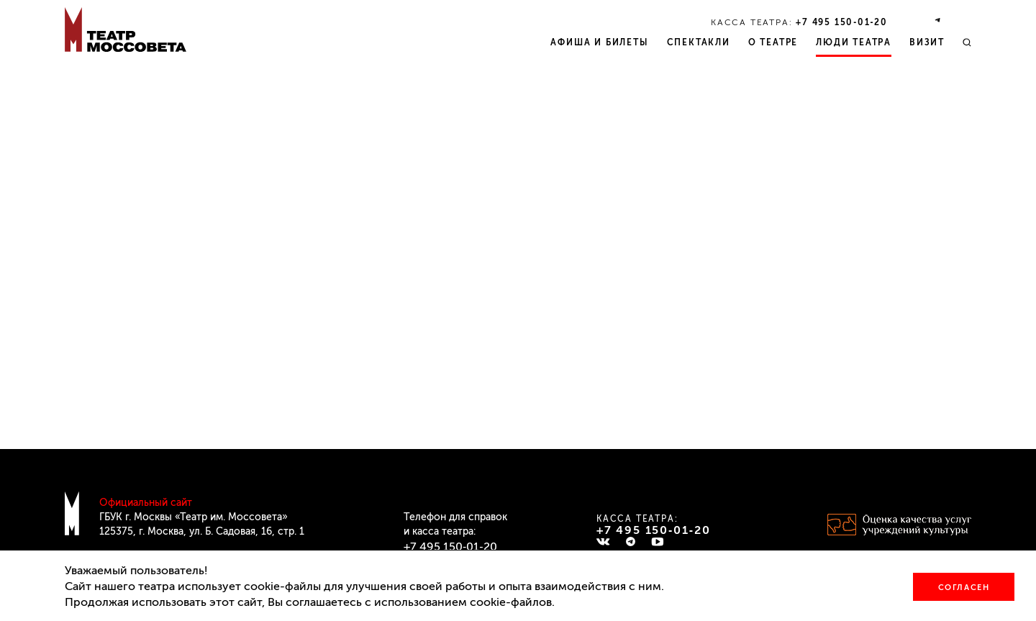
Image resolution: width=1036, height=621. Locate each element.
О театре (773, 42)
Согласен (964, 587)
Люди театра (853, 42)
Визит (927, 42)
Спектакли (698, 42)
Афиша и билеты (599, 42)
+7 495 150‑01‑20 (842, 22)
